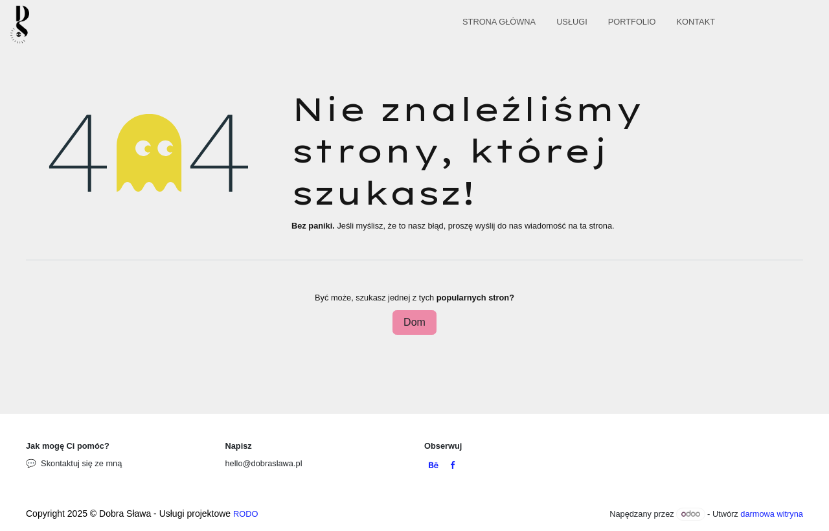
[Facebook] (452, 466)
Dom (414, 322)
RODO (245, 514)
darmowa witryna (771, 514)
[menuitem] (499, 24)
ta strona (596, 226)
